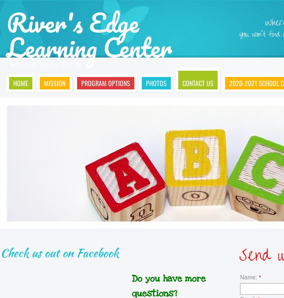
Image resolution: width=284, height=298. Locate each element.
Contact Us (198, 83)
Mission (55, 83)
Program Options (105, 83)
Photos (156, 83)
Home (20, 83)
